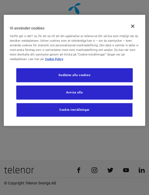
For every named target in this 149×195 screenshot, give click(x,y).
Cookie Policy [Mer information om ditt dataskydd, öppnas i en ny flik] (54, 59)
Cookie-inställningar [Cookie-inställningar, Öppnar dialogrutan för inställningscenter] (74, 110)
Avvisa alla (74, 92)
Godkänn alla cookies (74, 75)
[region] (74, 70)
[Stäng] (133, 26)
